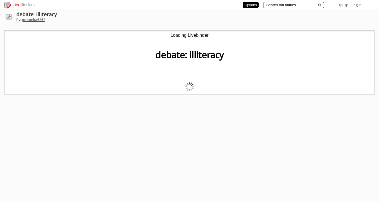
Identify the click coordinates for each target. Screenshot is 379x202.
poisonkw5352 (33, 19)
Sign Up (341, 4)
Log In (357, 4)
